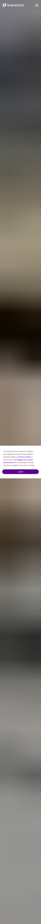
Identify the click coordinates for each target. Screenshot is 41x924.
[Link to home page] (13, 5)
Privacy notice (25, 457)
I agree (20, 472)
